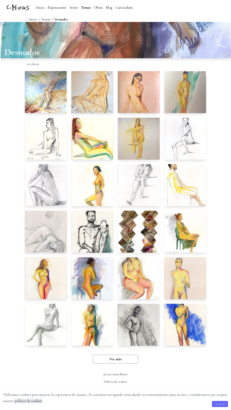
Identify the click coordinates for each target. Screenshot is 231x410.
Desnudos (61, 19)
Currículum (124, 7)
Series (73, 7)
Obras (98, 7)
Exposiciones (57, 7)
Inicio (40, 7)
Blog (109, 7)
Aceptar (220, 404)
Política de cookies (115, 382)
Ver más (115, 359)
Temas (86, 7)
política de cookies (28, 401)
